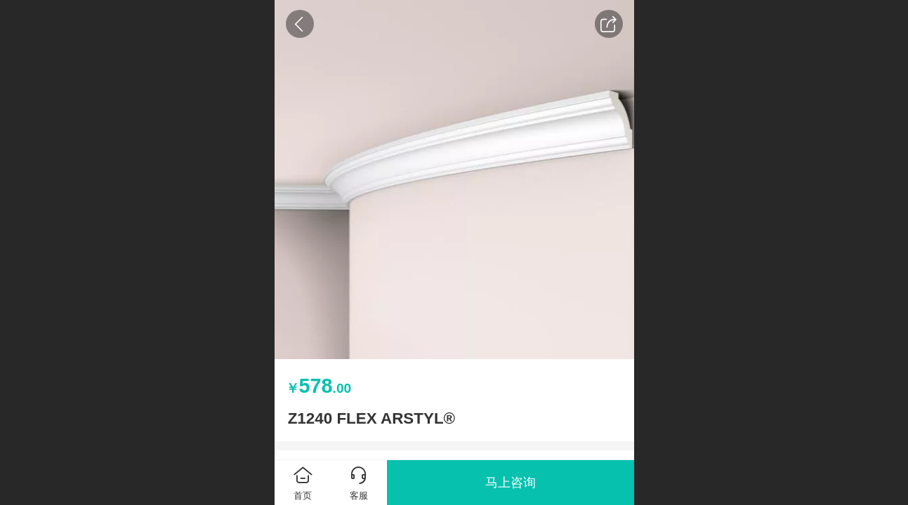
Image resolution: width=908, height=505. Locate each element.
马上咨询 (510, 483)
